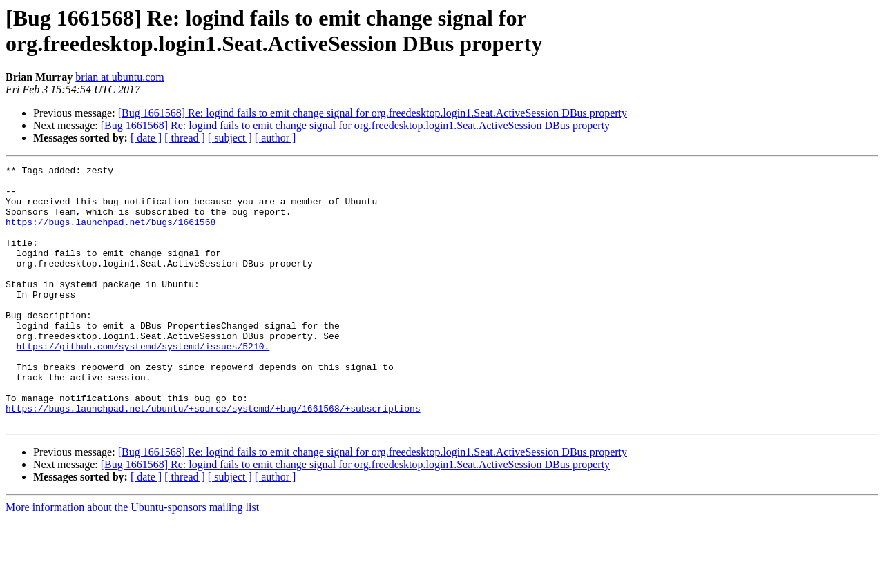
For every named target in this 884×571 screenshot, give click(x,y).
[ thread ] (184, 138)
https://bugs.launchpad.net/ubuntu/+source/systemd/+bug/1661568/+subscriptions (213, 458)
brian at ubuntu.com (119, 77)
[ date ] (146, 138)
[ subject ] (230, 138)
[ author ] (275, 138)
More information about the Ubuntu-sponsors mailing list (132, 559)
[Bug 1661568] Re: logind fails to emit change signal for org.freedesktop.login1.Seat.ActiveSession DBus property (372, 113)
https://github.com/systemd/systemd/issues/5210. (143, 383)
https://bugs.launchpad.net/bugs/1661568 (110, 234)
